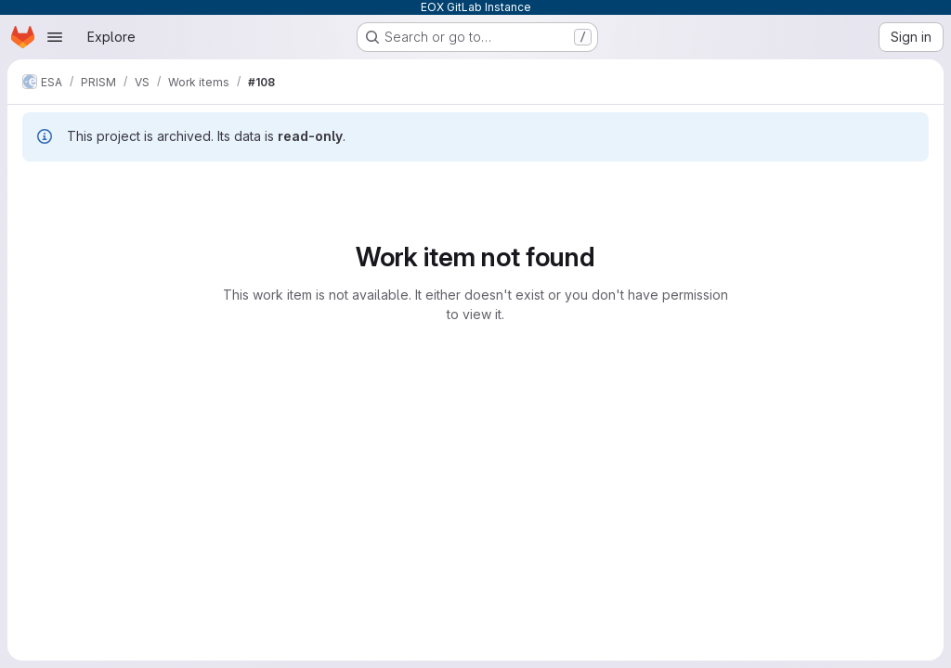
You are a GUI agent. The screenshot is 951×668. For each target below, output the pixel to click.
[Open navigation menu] (55, 37)
